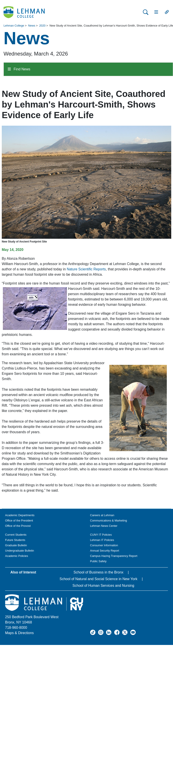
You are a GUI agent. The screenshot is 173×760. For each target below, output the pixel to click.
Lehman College (14, 25)
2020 (42, 25)
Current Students (16, 534)
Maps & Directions (19, 633)
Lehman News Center (104, 525)
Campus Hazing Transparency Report (113, 556)
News (31, 25)
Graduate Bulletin (16, 545)
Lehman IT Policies (102, 540)
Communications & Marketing (108, 520)
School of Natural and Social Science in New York (98, 579)
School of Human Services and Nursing (103, 585)
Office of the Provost (18, 525)
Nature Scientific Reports (86, 269)
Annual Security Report (104, 550)
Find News (19, 69)
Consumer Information (104, 545)
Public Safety (98, 561)
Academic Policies (16, 556)
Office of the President (19, 520)
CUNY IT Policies (101, 534)
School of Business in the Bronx (99, 572)
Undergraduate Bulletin (19, 550)
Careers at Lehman (102, 515)
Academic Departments (19, 515)
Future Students (15, 540)
